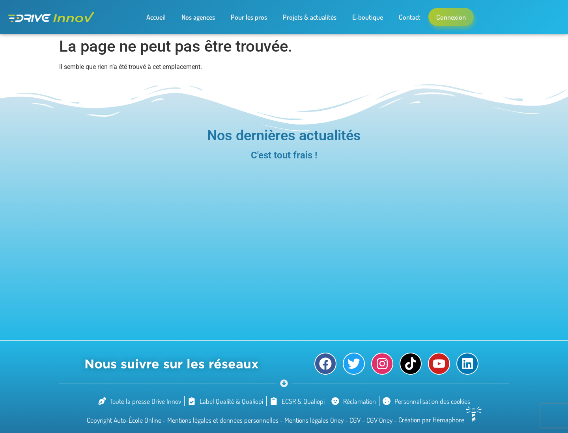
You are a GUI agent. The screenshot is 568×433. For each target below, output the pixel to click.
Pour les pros (249, 17)
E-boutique (367, 17)
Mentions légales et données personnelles (223, 419)
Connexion (451, 17)
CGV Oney (380, 419)
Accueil (156, 17)
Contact (409, 17)
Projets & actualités (309, 17)
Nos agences (198, 17)
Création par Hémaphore (440, 419)
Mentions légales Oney (314, 419)
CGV (355, 419)
